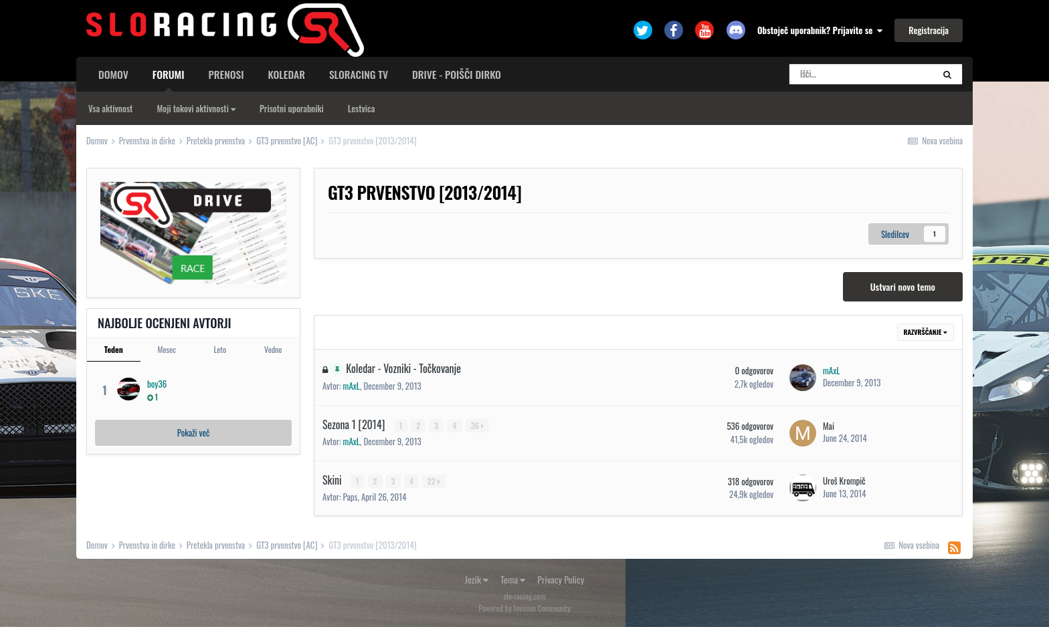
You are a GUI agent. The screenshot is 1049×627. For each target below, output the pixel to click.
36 (477, 425)
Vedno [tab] (273, 349)
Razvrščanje (925, 332)
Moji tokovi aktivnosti (196, 108)
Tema (512, 579)
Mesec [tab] (167, 349)
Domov (113, 74)
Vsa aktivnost (110, 108)
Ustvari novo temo (902, 286)
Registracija (929, 30)
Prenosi (226, 74)
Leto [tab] (219, 349)
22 (433, 480)
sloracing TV (358, 74)
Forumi (169, 79)
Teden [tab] (113, 349)
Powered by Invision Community (524, 607)
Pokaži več (193, 432)
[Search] (861, 74)
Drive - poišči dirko (456, 74)
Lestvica (361, 108)
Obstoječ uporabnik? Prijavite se (819, 30)
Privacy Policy (560, 579)
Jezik (476, 579)
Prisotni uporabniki (292, 108)
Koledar (286, 74)
